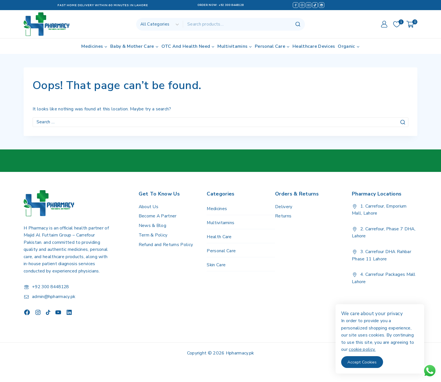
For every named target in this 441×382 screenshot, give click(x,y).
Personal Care (221, 252)
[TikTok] (315, 5)
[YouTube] (308, 5)
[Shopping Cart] (411, 24)
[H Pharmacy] (47, 24)
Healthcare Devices (313, 46)
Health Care (219, 237)
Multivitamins (221, 223)
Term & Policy (153, 235)
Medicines (217, 209)
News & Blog (152, 225)
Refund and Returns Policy (166, 245)
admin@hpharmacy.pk (53, 297)
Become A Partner (158, 216)
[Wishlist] (397, 24)
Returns (283, 216)
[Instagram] (302, 5)
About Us (149, 207)
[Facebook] (295, 5)
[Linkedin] (321, 5)
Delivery (283, 207)
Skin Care (216, 266)
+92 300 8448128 (231, 5)
